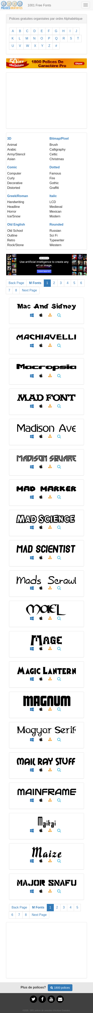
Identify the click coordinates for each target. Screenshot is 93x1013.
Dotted (55, 167)
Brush (54, 144)
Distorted (13, 187)
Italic (53, 196)
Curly (11, 178)
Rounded (56, 224)
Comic (12, 167)
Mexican (56, 211)
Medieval (56, 206)
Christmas (57, 159)
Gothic (54, 183)
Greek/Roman (17, 196)
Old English (16, 224)
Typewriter (57, 240)
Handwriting (15, 202)
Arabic (11, 149)
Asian (11, 159)
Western (55, 245)
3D (9, 138)
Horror (11, 211)
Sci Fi (54, 235)
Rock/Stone (15, 245)
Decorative (14, 183)
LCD (53, 202)
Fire (52, 178)
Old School (15, 230)
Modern (55, 216)
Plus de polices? (33, 987)
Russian (55, 230)
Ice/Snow (13, 216)
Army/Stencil (16, 154)
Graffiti (54, 187)
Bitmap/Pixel (59, 138)
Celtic (54, 154)
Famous (55, 173)
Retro (11, 240)
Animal (12, 144)
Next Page (29, 290)
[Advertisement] (46, 100)
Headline (13, 206)
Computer (14, 173)
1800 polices (60, 987)
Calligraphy (58, 149)
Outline (12, 235)
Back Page (16, 283)
